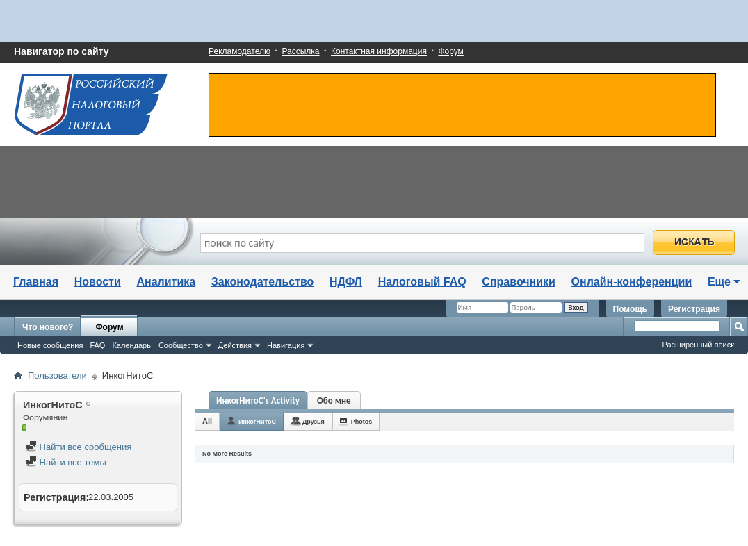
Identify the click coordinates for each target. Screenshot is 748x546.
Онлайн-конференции (631, 282)
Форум (450, 51)
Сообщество (180, 345)
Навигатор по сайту (61, 51)
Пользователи (57, 375)
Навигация (285, 345)
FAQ (97, 345)
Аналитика (165, 282)
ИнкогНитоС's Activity (258, 400)
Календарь (131, 345)
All (207, 421)
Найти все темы (66, 462)
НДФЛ (346, 282)
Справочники (518, 282)
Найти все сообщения (78, 447)
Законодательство (262, 282)
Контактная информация (379, 51)
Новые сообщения (50, 345)
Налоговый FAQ (422, 282)
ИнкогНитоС (257, 421)
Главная (35, 282)
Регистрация (694, 309)
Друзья (313, 421)
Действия (235, 345)
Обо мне (334, 400)
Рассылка (300, 51)
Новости (97, 282)
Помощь (630, 309)
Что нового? (47, 327)
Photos (362, 421)
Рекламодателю (239, 51)
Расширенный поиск (698, 344)
